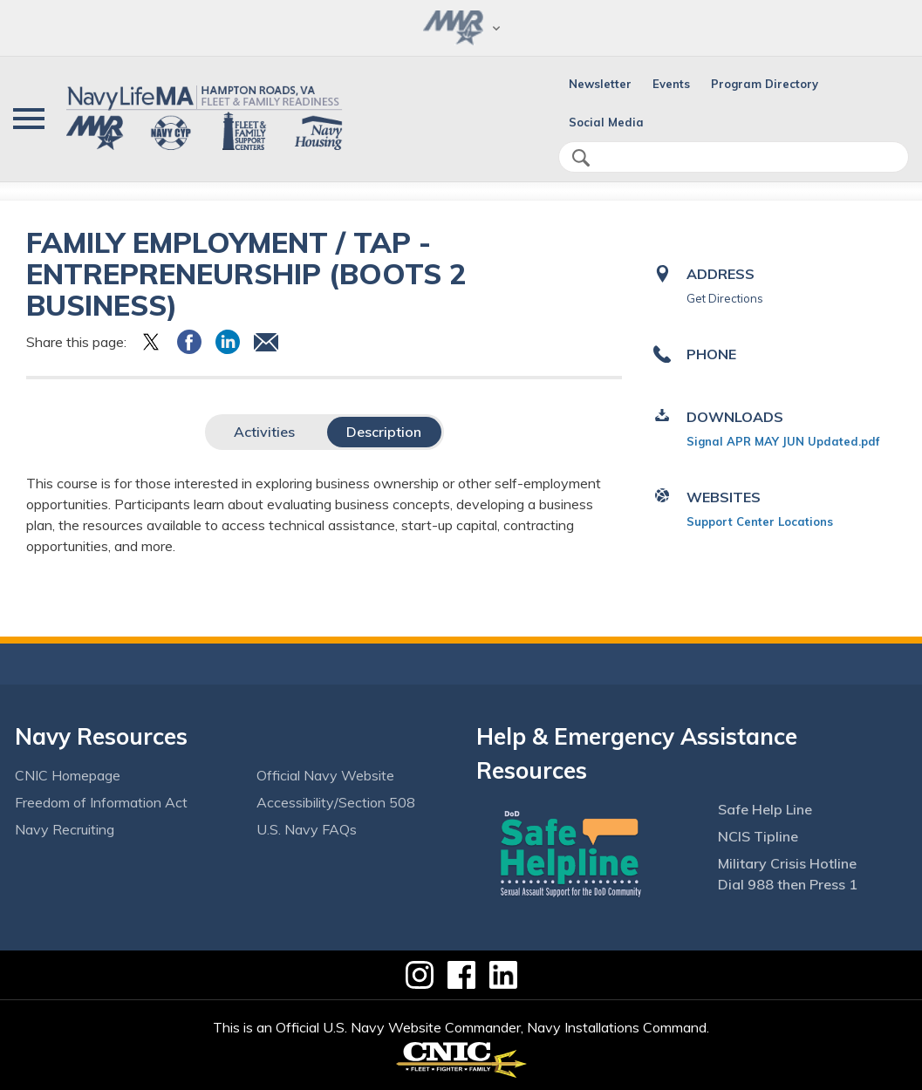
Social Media (606, 122)
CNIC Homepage (67, 775)
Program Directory (764, 84)
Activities (264, 431)
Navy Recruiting (64, 829)
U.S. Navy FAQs (306, 829)
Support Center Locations (759, 521)
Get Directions (724, 298)
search (581, 158)
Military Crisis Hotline (787, 863)
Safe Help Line (765, 809)
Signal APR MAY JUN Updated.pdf (782, 441)
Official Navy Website (325, 775)
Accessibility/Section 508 (335, 802)
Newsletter (600, 84)
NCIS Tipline (758, 836)
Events (671, 84)
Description (383, 431)
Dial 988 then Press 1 (787, 884)
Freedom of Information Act (101, 802)
